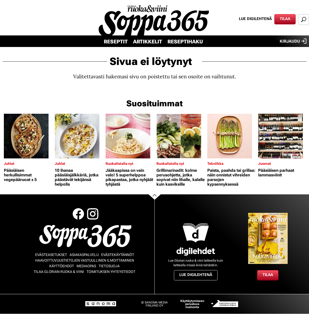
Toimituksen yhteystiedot (111, 272)
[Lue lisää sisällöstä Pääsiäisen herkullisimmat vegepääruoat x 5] (28, 136)
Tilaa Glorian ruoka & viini (59, 272)
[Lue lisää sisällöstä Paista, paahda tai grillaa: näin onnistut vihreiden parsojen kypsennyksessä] (231, 136)
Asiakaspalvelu (84, 255)
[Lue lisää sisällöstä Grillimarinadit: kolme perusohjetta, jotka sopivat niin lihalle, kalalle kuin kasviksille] (180, 136)
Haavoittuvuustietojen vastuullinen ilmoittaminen (84, 260)
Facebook (78, 214)
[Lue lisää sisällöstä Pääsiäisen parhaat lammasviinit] (282, 136)
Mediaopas (86, 266)
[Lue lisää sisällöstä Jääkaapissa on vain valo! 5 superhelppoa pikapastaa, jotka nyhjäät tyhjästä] (130, 136)
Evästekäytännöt (117, 255)
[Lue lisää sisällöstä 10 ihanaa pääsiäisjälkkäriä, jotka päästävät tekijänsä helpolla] (79, 136)
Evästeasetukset (51, 255)
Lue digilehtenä (255, 18)
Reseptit (116, 42)
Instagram (92, 214)
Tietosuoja (109, 266)
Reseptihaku (185, 42)
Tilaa (285, 18)
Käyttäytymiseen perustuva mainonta (192, 304)
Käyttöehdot (61, 266)
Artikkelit (147, 42)
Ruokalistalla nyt (119, 163)
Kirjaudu (293, 41)
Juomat (264, 163)
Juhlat (9, 163)
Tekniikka (215, 163)
